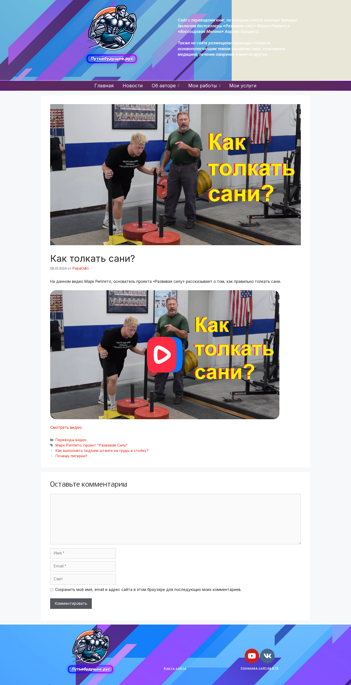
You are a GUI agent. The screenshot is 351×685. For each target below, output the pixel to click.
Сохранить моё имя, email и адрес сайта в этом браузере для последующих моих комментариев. (148, 587)
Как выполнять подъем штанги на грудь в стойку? (95, 448)
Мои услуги (243, 85)
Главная (104, 85)
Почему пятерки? (69, 453)
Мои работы (204, 86)
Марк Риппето (66, 444)
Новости (133, 85)
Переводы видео (69, 439)
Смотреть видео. (66, 427)
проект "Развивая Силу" (98, 444)
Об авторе (165, 86)
